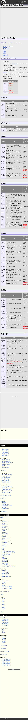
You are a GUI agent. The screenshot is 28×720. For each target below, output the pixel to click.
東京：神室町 (5, 455)
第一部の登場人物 (6, 659)
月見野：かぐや (5, 572)
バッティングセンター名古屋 (8, 552)
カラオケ (4, 527)
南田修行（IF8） (6, 72)
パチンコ (4, 545)
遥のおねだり (4, 511)
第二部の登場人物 (6, 660)
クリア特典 (3, 470)
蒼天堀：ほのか (5, 573)
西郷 (3, 604)
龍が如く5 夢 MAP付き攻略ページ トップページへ (12, 42)
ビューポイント (5, 580)
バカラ (3, 539)
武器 (2, 594)
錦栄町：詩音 (5, 575)
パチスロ (4, 546)
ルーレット (4, 535)
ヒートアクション (5, 591)
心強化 (4, 50)
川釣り (3, 555)
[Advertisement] (14, 692)
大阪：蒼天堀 (5, 452)
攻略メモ (3, 501)
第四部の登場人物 (6, 663)
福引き (3, 585)
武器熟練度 (3, 648)
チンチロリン (5, 529)
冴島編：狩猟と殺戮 (6, 489)
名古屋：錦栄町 (5, 453)
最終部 (3, 465)
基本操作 (5, 47)
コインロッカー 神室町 (7, 588)
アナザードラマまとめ (7, 486)
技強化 (4, 51)
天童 (3, 603)
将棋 (3, 548)
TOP (13, 2)
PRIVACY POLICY (18, 2)
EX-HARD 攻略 (5, 467)
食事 (2, 517)
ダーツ (3, 523)
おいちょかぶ (5, 533)
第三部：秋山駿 (5, 480)
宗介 (3, 601)
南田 (3, 600)
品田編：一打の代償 (6, 492)
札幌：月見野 (5, 450)
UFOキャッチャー (6, 541)
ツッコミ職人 (5, 564)
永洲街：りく (5, 570)
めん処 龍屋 (4, 561)
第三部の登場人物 (6, 662)
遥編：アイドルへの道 (7, 490)
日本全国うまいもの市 (7, 505)
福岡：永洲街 (5, 449)
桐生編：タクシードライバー (8, 487)
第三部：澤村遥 (5, 479)
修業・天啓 (5, 55)
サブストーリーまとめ (7, 474)
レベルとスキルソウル (8, 46)
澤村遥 (3, 642)
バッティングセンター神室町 (8, 551)
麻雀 (3, 549)
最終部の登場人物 (6, 665)
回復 (3, 629)
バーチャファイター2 (6, 543)
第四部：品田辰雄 (6, 464)
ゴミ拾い (4, 582)
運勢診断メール (5, 508)
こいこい (4, 532)
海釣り (3, 557)
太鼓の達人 (4, 558)
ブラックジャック (6, 538)
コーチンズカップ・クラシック (9, 566)
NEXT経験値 (4, 645)
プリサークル (5, 560)
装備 (3, 631)
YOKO (3, 607)
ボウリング (4, 526)
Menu (24, 1)
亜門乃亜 (4, 507)
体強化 (4, 52)
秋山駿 (3, 639)
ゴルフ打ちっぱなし (6, 554)
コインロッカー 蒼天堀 (7, 586)
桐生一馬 (4, 636)
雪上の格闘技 (5, 563)
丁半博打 (4, 530)
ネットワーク (4, 654)
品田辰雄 (4, 641)
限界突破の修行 (5, 504)
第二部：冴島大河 (6, 461)
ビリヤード (4, 524)
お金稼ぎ (4, 502)
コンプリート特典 (5, 651)
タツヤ (3, 598)
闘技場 (2, 612)
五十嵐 (3, 609)
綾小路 (3, 606)
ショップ (3, 617)
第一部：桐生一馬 (6, 459)
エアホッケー (5, 521)
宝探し (3, 583)
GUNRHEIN (4, 542)
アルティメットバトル (6, 495)
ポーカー (4, 536)
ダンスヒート (6, 48)
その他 (3, 632)
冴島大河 (4, 638)
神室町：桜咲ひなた (6, 576)
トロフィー (3, 498)
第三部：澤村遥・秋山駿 (7, 462)
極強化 (4, 53)
